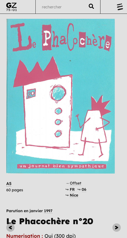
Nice (74, 195)
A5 (8, 183)
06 (84, 189)
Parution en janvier (29, 211)
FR (72, 189)
